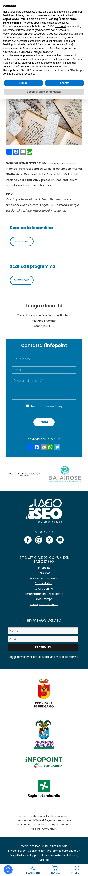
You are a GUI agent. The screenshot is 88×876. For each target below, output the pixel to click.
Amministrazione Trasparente (44, 594)
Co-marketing (44, 583)
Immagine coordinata (44, 604)
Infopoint (44, 568)
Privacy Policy (53, 406)
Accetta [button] (64, 82)
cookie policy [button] (60, 22)
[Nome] (43, 630)
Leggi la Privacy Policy (23, 657)
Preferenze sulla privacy (62, 851)
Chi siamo (44, 573)
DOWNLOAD (21, 241)
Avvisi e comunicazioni (44, 578)
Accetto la (46, 406)
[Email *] (43, 639)
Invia (44, 422)
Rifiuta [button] (23, 82)
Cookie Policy (36, 851)
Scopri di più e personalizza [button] (44, 91)
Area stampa (44, 599)
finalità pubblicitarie (14, 44)
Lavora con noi (44, 588)
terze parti (60, 26)
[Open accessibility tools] (8, 869)
